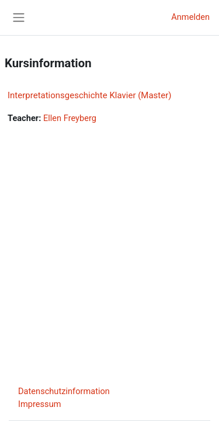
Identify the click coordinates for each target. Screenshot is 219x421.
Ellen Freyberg (69, 118)
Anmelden (190, 17)
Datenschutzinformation (64, 391)
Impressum (39, 404)
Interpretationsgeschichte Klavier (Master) (89, 95)
